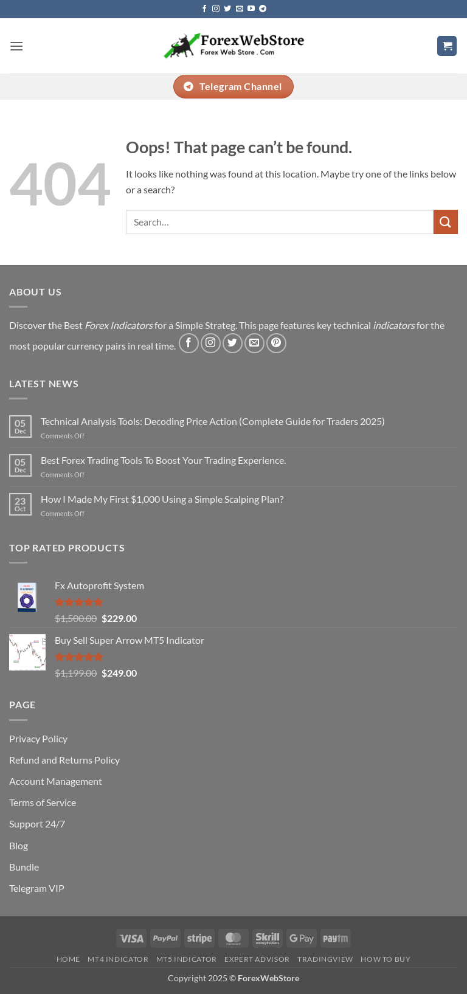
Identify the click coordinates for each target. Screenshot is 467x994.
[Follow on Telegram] (262, 9)
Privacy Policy (38, 738)
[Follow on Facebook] (204, 9)
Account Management (55, 781)
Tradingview (325, 959)
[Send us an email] (239, 9)
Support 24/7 (37, 823)
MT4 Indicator (118, 959)
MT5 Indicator (186, 959)
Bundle (24, 866)
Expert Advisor (257, 959)
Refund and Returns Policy (64, 759)
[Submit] (446, 221)
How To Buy (385, 959)
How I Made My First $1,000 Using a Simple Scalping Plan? (162, 499)
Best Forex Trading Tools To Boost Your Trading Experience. (163, 460)
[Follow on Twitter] (227, 9)
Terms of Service (42, 802)
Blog (18, 845)
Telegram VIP (36, 888)
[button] (16, 46)
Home (68, 959)
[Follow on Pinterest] (276, 343)
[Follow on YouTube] (251, 9)
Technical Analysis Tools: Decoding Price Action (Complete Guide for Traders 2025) (213, 421)
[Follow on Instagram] (216, 9)
